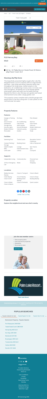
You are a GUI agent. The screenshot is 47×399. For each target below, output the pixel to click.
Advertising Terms (23, 380)
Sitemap (23, 382)
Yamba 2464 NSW (10, 345)
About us (23, 371)
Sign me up (42, 3)
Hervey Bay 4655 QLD (11, 330)
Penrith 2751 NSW (10, 348)
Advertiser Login (23, 389)
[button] (30, 27)
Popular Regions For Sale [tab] (24, 316)
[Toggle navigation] (3, 9)
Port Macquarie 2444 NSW (12, 323)
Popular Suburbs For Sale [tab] (9, 316)
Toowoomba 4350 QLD (11, 342)
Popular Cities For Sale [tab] (38, 316)
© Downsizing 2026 (23, 397)
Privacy (23, 376)
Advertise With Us (23, 385)
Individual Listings (23, 387)
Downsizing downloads (23, 370)
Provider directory (23, 368)
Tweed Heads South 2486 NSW (14, 327)
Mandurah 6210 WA (11, 336)
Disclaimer (24, 378)
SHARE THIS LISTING (24, 194)
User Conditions (23, 375)
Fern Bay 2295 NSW (10, 333)
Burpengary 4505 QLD (11, 339)
